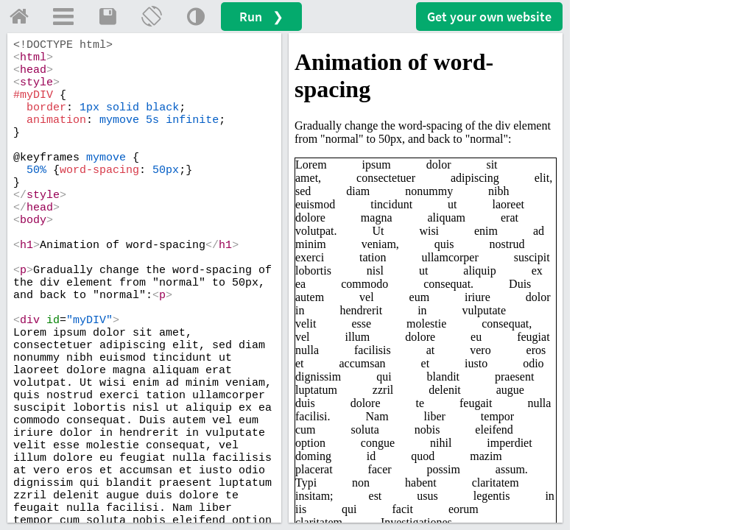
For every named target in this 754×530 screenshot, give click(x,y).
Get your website (489, 16)
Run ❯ (261, 16)
